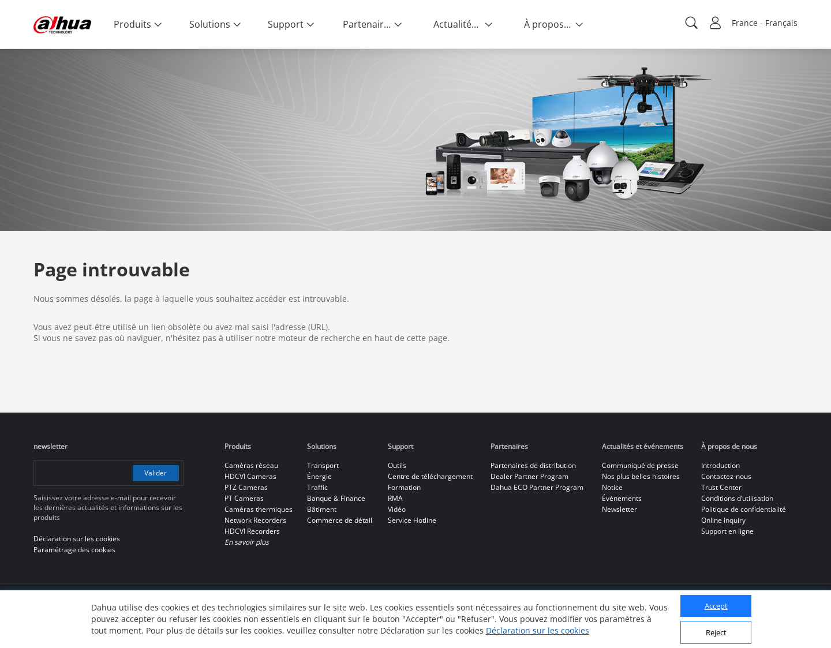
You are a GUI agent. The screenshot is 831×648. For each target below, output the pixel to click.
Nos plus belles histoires (641, 476)
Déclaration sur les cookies (537, 630)
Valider (155, 473)
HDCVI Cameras (250, 476)
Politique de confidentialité (743, 509)
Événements (622, 498)
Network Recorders (255, 520)
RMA (395, 498)
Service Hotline (412, 520)
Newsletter (619, 509)
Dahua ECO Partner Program (537, 487)
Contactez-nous (726, 476)
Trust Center (721, 487)
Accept (716, 606)
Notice (612, 487)
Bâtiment (321, 509)
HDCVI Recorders (252, 531)
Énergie (319, 476)
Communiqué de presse (640, 465)
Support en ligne (727, 531)
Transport (323, 465)
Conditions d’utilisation (737, 498)
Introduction (720, 465)
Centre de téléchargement (430, 476)
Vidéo (397, 509)
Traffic (317, 487)
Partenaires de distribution (533, 465)
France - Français (765, 22)
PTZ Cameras (246, 487)
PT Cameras (244, 498)
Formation (404, 487)
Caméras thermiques (258, 509)
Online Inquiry (723, 520)
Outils (397, 465)
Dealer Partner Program (529, 476)
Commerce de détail (339, 520)
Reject (716, 632)
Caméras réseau (251, 465)
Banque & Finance (336, 498)
